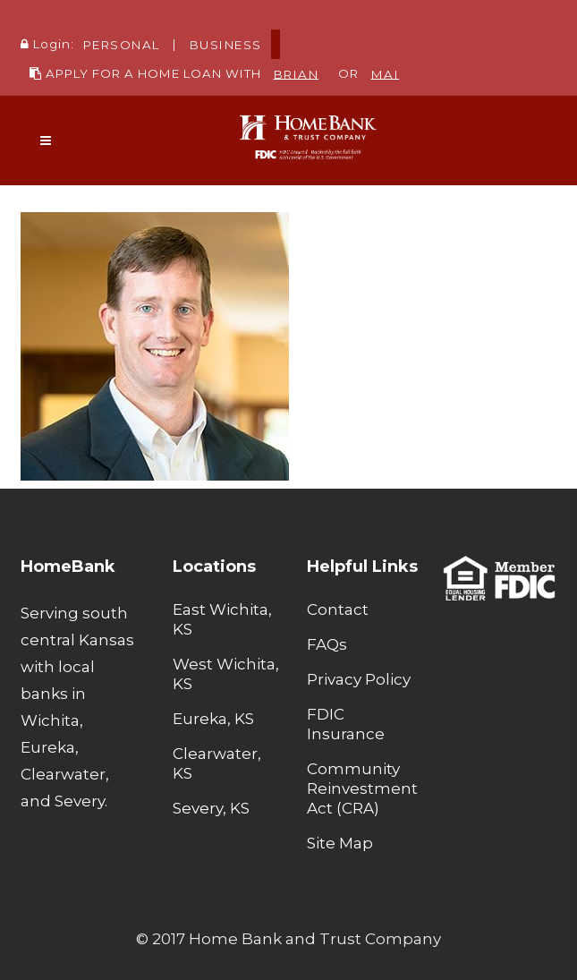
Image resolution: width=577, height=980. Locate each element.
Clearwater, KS (217, 763)
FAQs (327, 644)
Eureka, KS (213, 719)
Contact (338, 609)
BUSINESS (226, 44)
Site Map (340, 843)
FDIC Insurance (346, 724)
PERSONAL (121, 44)
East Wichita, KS (222, 619)
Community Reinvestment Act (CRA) (362, 788)
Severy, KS (211, 808)
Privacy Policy (359, 679)
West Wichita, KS (226, 674)
